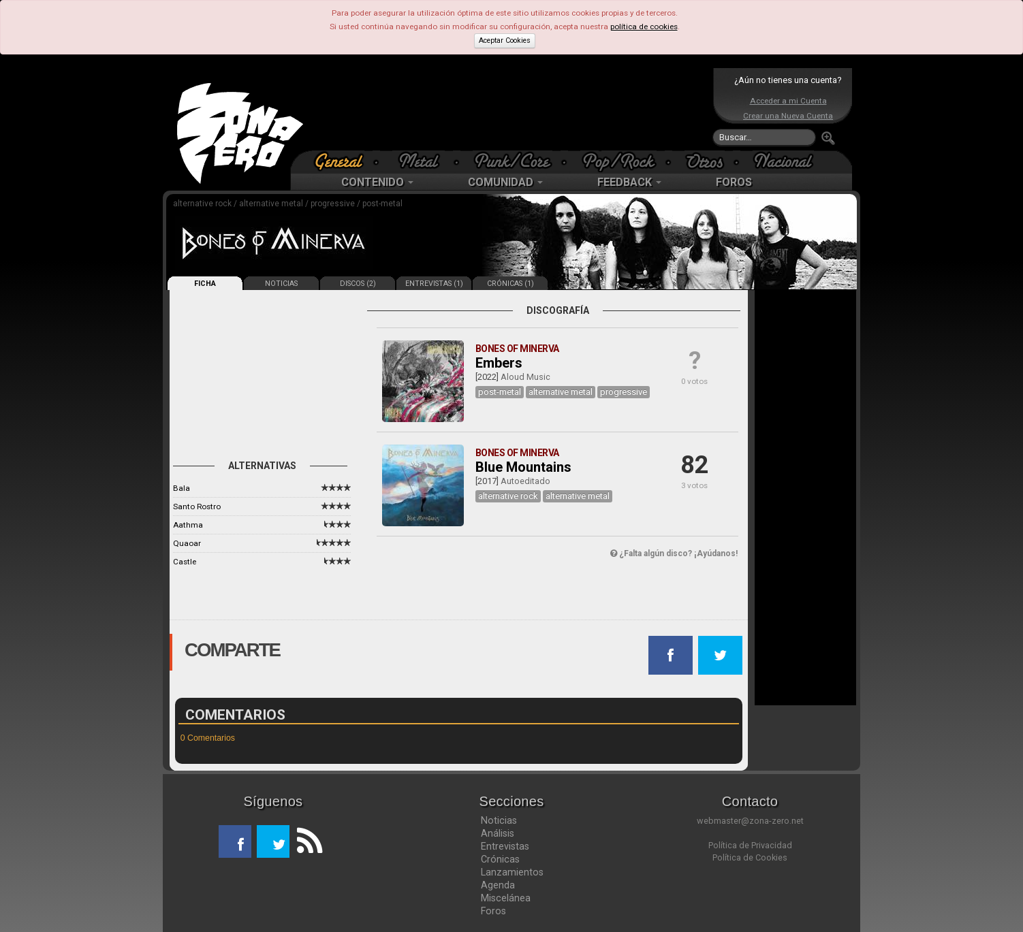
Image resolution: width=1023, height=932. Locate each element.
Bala (181, 488)
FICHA (205, 283)
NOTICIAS (281, 283)
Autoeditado (525, 481)
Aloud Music (525, 377)
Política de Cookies (749, 857)
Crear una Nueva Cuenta (788, 115)
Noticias (499, 820)
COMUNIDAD (505, 182)
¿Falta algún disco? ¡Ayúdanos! (674, 553)
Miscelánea (506, 898)
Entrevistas (505, 846)
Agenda (498, 885)
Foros (493, 910)
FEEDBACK (629, 182)
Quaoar (187, 543)
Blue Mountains (523, 467)
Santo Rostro (197, 506)
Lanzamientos (512, 872)
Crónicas (500, 859)
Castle (184, 561)
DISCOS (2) (358, 283)
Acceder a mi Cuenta (788, 101)
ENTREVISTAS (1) (434, 283)
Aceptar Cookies (505, 40)
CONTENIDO (377, 182)
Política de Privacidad (750, 845)
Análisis (497, 833)
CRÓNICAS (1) (510, 283)
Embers (498, 362)
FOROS (734, 182)
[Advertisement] (508, 109)
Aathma (188, 525)
